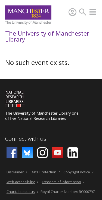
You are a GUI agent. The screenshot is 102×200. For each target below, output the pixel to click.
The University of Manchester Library (47, 36)
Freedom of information (61, 181)
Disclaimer (15, 172)
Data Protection (43, 172)
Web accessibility (21, 181)
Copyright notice (76, 172)
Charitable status (21, 191)
